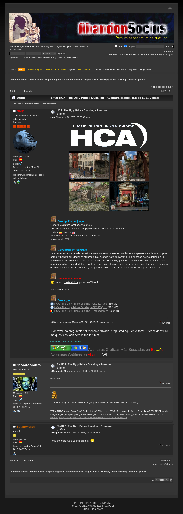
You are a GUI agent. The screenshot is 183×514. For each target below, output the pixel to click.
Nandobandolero (28, 365)
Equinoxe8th (25, 426)
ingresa (49, 46)
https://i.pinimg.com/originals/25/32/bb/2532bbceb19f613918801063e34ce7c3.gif (88, 417)
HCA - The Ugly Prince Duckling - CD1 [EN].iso (80, 303)
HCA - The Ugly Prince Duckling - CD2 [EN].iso (80, 307)
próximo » (167, 87)
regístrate (61, 46)
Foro (119, 46)
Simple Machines (105, 503)
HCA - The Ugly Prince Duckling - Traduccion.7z (81, 310)
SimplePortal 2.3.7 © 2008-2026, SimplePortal (93, 506)
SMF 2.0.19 (78, 503)
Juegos (129, 46)
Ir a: (152, 480)
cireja (20, 111)
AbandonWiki (62, 239)
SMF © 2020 (91, 503)
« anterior (156, 87)
